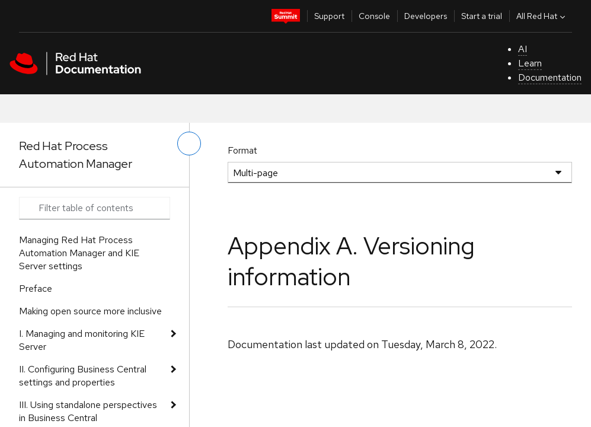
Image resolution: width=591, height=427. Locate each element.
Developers (425, 16)
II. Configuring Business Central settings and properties (82, 375)
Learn (530, 63)
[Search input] (94, 208)
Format (242, 150)
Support (329, 16)
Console (374, 16)
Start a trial (481, 16)
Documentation (550, 77)
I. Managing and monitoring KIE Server (82, 340)
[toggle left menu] (189, 143)
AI (522, 49)
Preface (35, 288)
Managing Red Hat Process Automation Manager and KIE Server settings (79, 253)
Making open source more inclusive (90, 311)
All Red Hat (542, 16)
